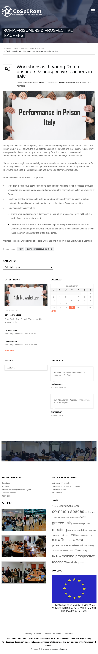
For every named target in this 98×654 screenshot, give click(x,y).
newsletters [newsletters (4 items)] (81, 530)
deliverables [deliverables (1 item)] (65, 517)
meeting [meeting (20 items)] (59, 529)
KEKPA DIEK (57, 493)
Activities (5, 486)
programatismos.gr (59, 649)
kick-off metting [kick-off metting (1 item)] (78, 524)
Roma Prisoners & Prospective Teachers (29, 48)
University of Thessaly (61, 483)
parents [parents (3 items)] (75, 535)
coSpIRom (7, 48)
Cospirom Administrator (34, 82)
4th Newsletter (13, 315)
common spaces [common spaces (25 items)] (68, 511)
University (22, 11)
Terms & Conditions (52, 634)
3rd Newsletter (11, 330)
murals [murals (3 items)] (70, 530)
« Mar (53, 311)
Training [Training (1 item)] (71, 551)
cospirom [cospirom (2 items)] (56, 517)
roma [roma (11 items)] (56, 540)
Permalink (21, 86)
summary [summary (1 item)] (91, 546)
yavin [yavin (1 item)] (82, 563)
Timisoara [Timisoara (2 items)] (63, 551)
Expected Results (9, 493)
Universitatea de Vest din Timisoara (66, 486)
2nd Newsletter (11, 341)
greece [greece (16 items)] (58, 523)
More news (9, 350)
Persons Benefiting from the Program (16, 489)
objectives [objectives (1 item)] (92, 530)
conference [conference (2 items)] (90, 512)
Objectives (6, 483)
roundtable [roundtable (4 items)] (71, 545)
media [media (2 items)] (87, 523)
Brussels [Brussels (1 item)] (55, 506)
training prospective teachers (39, 249)
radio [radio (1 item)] (90, 535)
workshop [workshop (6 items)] (73, 562)
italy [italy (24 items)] (69, 522)
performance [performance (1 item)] (83, 535)
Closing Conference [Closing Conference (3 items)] (69, 506)
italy (21, 249)
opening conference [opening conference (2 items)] (61, 535)
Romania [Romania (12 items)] (68, 540)
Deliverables (6, 496)
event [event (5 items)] (82, 517)
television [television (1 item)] (55, 551)
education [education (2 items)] (74, 517)
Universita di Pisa (59, 489)
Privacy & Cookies (33, 634)
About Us (69, 634)
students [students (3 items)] (82, 545)
